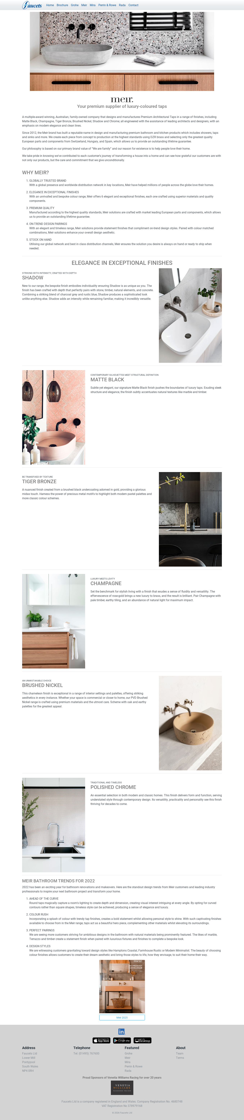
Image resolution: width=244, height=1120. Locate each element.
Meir (84, 5)
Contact (133, 5)
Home (50, 5)
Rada (122, 5)
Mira (93, 5)
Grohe (74, 5)
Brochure (62, 5)
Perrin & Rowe (107, 5)
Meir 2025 (122, 1017)
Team (179, 1053)
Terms (180, 1058)
